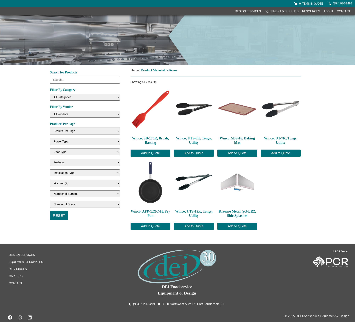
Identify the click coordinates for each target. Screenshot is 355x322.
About (328, 16)
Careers (15, 286)
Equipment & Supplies (281, 16)
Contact (343, 16)
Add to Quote (150, 163)
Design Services (248, 16)
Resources (311, 16)
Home (135, 80)
